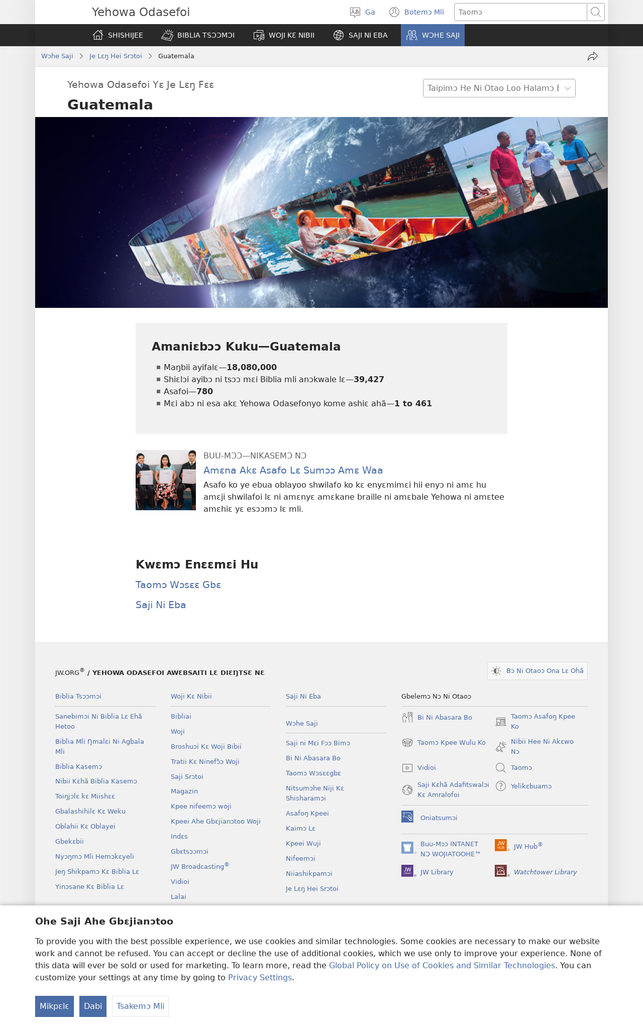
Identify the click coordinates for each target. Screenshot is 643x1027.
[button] (198, 35)
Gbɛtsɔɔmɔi (189, 851)
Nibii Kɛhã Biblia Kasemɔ (96, 781)
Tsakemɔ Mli (140, 1006)
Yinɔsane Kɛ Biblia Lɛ (89, 886)
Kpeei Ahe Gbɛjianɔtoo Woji (216, 821)
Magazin (184, 791)
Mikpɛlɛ (54, 1006)
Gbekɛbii (69, 841)
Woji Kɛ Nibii (191, 696)
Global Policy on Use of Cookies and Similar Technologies (442, 965)
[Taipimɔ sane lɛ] (520, 12)
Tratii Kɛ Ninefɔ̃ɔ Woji (205, 761)
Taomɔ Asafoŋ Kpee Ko (535, 722)
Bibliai (181, 716)
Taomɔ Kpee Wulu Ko (443, 743)
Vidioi (180, 881)
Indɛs (179, 836)
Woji (178, 731)
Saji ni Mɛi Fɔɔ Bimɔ (318, 743)
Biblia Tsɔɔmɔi (78, 696)
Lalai (178, 896)
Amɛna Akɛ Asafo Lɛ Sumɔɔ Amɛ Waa (293, 470)
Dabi (93, 1006)
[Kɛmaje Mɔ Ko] (593, 56)
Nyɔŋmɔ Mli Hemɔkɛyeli (94, 856)
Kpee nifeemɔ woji (201, 806)
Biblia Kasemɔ (78, 766)
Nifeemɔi (300, 858)
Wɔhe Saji (57, 56)
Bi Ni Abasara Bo (313, 758)
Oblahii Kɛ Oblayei (85, 826)
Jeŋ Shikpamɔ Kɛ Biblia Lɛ (97, 871)
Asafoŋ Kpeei (307, 813)
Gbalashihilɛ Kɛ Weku (90, 811)
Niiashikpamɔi (309, 873)
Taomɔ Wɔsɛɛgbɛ (313, 773)
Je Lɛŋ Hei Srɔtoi (115, 56)
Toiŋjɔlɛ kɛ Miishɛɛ (85, 796)
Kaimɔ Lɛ (300, 828)
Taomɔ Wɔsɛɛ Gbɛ (178, 585)
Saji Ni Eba (161, 605)
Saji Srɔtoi (187, 776)
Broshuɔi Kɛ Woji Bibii (206, 746)
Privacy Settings (260, 977)
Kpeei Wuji (303, 843)
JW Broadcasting (200, 866)
